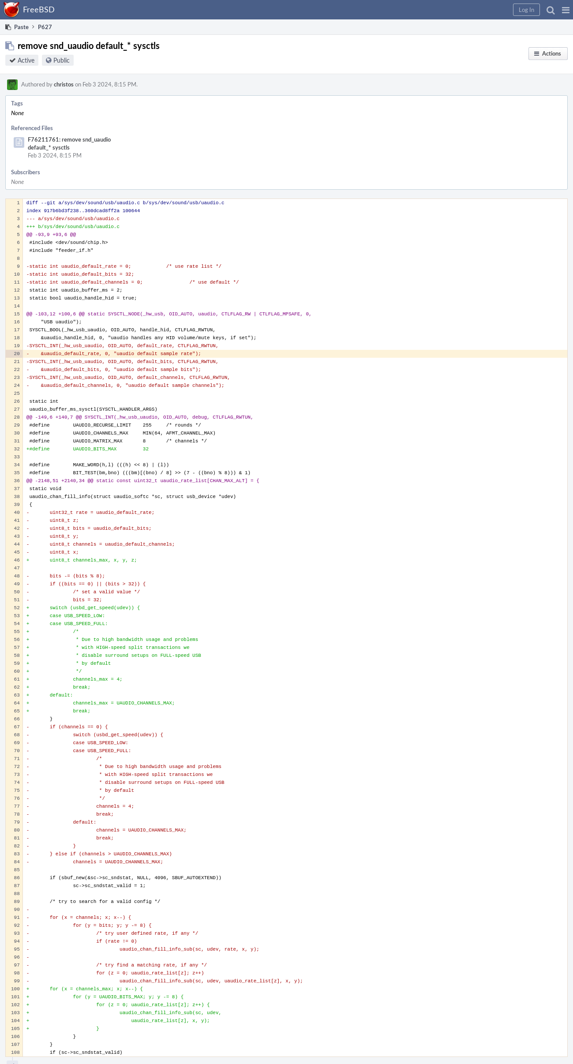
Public (61, 60)
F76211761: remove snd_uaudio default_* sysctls (69, 143)
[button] (565, 9)
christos (64, 84)
